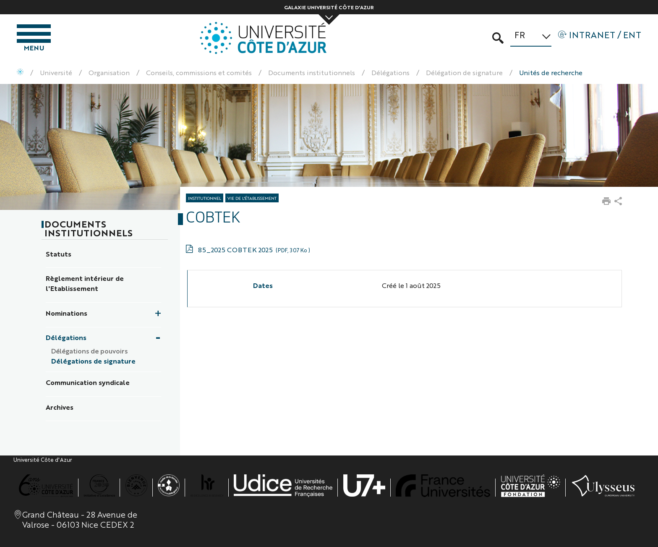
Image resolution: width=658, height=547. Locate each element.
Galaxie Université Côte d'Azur (329, 7)
